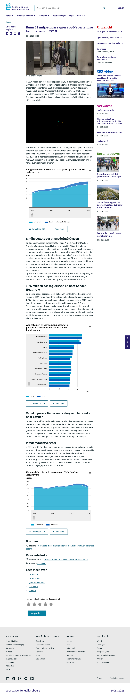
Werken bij (71, 655)
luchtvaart (33, 575)
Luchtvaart (41, 564)
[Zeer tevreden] (51, 604)
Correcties (70, 662)
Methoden (10, 666)
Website (100, 641)
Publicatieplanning (117, 678)
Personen (39, 652)
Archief (100, 659)
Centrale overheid (43, 645)
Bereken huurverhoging (15, 645)
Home (8, 22)
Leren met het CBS (74, 659)
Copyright (101, 645)
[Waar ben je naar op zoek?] (71, 8)
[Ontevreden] (34, 604)
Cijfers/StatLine (12, 641)
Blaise (8, 669)
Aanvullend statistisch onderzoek (18, 655)
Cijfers (8, 16)
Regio (71, 16)
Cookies (100, 648)
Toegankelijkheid (103, 652)
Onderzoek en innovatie (76, 652)
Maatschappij (58, 16)
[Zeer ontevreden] (28, 604)
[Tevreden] (45, 604)
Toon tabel (58, 229)
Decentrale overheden (45, 648)
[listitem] (6, 33)
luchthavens (34, 579)
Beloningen (40, 659)
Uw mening (127, 342)
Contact (69, 641)
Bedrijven (40, 641)
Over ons (81, 16)
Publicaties (10, 662)
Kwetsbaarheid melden (106, 655)
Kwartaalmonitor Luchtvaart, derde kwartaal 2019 (66, 560)
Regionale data (11, 659)
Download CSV (37, 229)
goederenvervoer (37, 583)
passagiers (33, 587)
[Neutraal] (40, 604)
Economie (43, 16)
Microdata (9, 652)
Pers (68, 645)
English (121, 8)
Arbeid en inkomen (25, 16)
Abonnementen (103, 662)
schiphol (32, 591)
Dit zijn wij (71, 648)
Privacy (39, 655)
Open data (10, 648)
